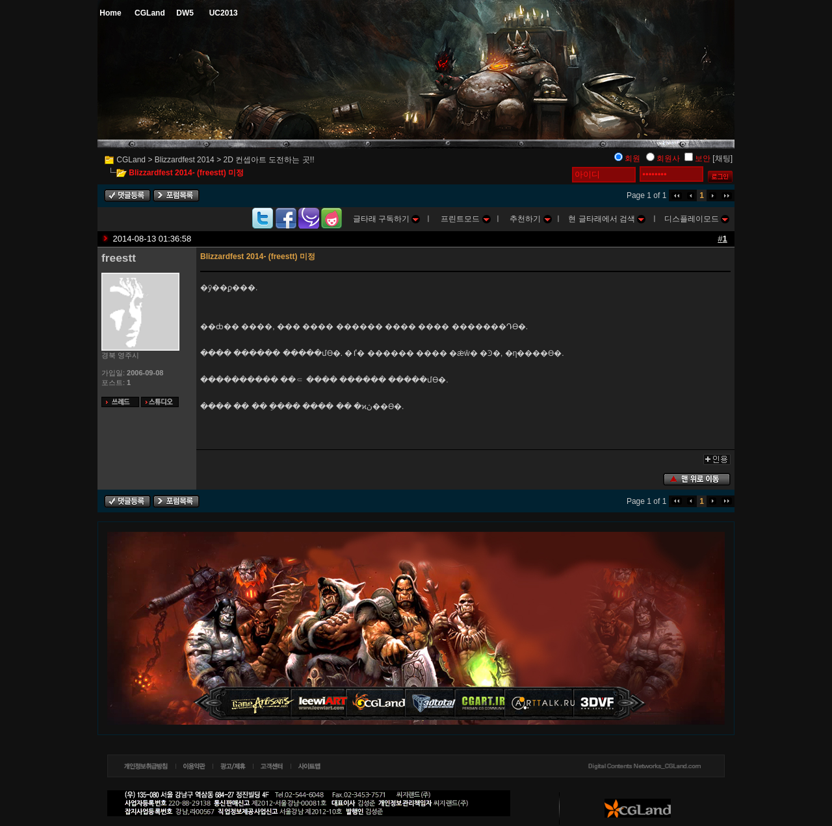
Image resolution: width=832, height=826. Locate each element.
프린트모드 (465, 218)
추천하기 (530, 218)
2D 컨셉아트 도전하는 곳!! (268, 159)
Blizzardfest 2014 (184, 159)
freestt (118, 257)
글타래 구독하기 (387, 218)
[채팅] (722, 158)
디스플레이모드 (696, 218)
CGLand (131, 159)
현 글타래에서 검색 (606, 218)
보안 (702, 158)
